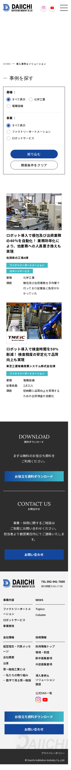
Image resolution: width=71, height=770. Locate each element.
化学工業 (37, 99)
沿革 (6, 663)
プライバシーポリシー (53, 753)
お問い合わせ (34, 554)
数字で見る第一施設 (18, 680)
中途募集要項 (44, 664)
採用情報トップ (45, 646)
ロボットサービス (20, 138)
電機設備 (15, 106)
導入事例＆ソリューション (45, 677)
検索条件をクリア (34, 165)
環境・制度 (42, 652)
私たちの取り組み (17, 675)
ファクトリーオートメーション (29, 132)
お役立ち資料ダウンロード (34, 476)
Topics (40, 609)
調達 (38, 684)
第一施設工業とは (14, 669)
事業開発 (8, 626)
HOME (7, 63)
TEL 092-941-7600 (53, 581)
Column (41, 615)
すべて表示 (16, 99)
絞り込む (33, 154)
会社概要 (8, 657)
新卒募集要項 (44, 658)
